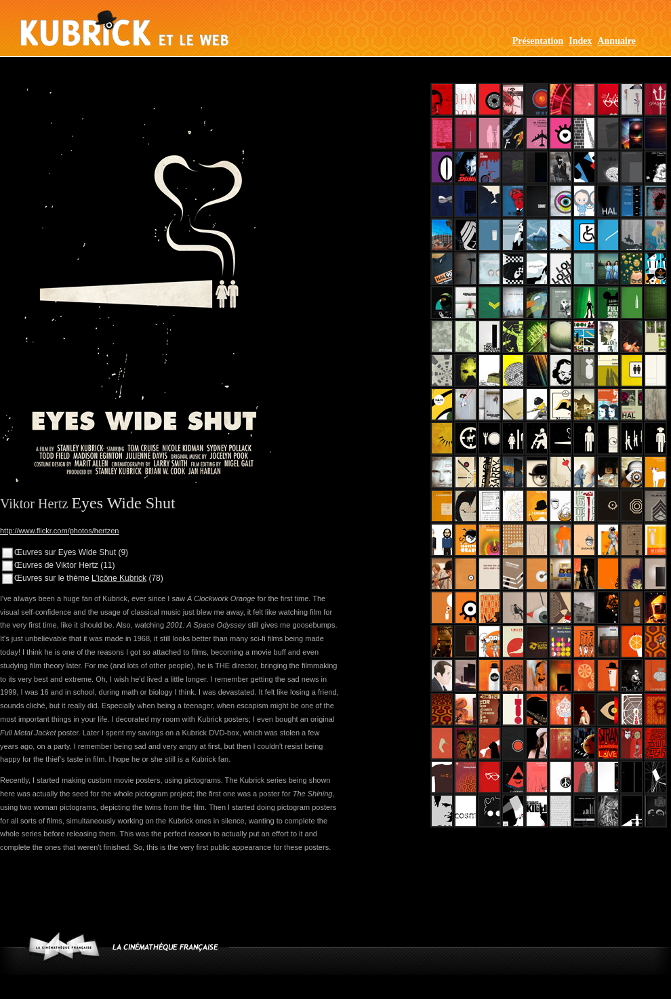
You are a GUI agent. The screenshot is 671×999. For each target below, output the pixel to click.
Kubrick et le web (124, 28)
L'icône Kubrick (119, 578)
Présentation (537, 41)
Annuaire (616, 41)
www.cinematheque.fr (64, 946)
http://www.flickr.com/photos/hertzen (59, 531)
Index (580, 41)
